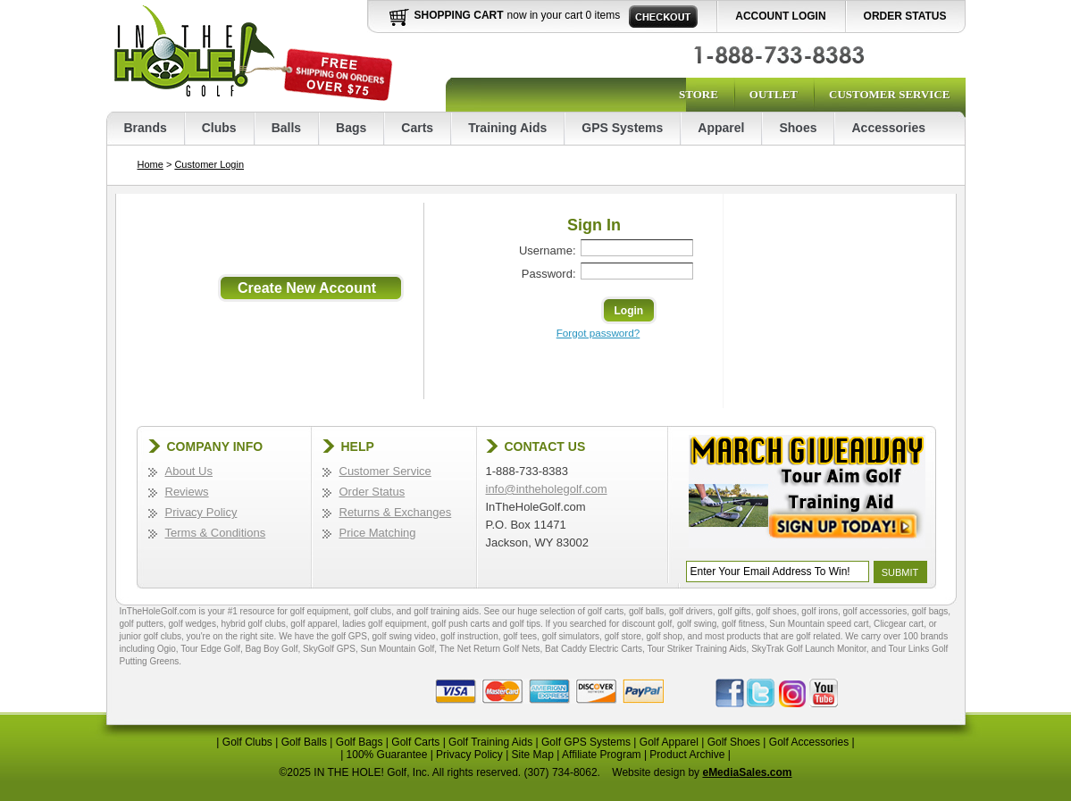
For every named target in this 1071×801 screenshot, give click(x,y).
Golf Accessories (809, 742)
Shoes (797, 128)
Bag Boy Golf (272, 649)
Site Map (533, 754)
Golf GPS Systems (586, 742)
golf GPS (349, 636)
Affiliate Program (601, 754)
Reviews (187, 491)
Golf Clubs (247, 742)
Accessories (888, 128)
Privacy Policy (201, 512)
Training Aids (507, 128)
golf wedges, (195, 624)
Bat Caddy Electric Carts (593, 649)
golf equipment (319, 611)
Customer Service (889, 94)
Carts (417, 128)
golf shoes (776, 611)
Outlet (773, 94)
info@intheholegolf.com (546, 489)
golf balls (646, 611)
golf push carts (460, 624)
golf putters (141, 624)
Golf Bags (359, 742)
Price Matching (377, 532)
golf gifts (733, 611)
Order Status (905, 16)
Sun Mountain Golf (397, 649)
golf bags (930, 611)
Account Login (780, 16)
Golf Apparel (669, 742)
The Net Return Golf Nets (489, 649)
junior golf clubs (150, 636)
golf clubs (372, 611)
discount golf (647, 624)
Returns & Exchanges (395, 512)
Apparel (721, 128)
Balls (286, 128)
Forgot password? (598, 332)
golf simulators (570, 636)
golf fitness (743, 624)
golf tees (520, 636)
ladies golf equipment (384, 624)
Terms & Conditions (215, 532)
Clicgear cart (899, 624)
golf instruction (469, 636)
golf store (623, 636)
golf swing (696, 624)
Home (150, 164)
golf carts (606, 611)
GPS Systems (622, 128)
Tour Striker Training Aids (696, 649)
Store (698, 94)
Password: (549, 273)
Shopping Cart (459, 15)
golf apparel (313, 624)
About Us (189, 471)
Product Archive (686, 754)
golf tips (525, 624)
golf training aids (446, 611)
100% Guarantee (387, 754)
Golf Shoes (733, 742)
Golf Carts (415, 742)
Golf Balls (304, 742)
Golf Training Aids (490, 742)
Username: (547, 250)
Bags (351, 128)
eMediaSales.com (746, 772)
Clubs (219, 128)
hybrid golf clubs (253, 624)
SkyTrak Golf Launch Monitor (808, 649)
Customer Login (209, 164)
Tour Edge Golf (210, 649)
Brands (145, 128)
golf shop (664, 636)
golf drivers (691, 611)
